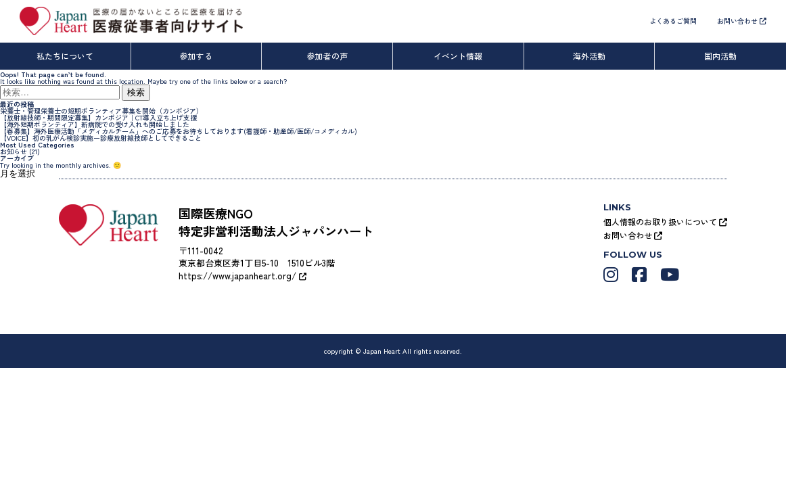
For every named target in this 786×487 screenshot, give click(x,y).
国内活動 (720, 56)
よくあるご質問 (673, 21)
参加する (196, 56)
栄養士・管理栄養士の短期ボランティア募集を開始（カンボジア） (101, 111)
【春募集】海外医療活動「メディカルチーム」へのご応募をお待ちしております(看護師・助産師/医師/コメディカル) (178, 131)
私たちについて (65, 56)
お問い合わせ (741, 21)
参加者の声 (327, 56)
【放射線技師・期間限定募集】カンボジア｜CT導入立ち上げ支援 (98, 117)
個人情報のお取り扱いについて (665, 221)
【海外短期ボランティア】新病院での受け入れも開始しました (94, 124)
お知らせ (13, 151)
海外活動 (589, 56)
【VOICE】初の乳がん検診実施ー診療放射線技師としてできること (101, 138)
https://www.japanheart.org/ (242, 275)
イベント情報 (458, 56)
